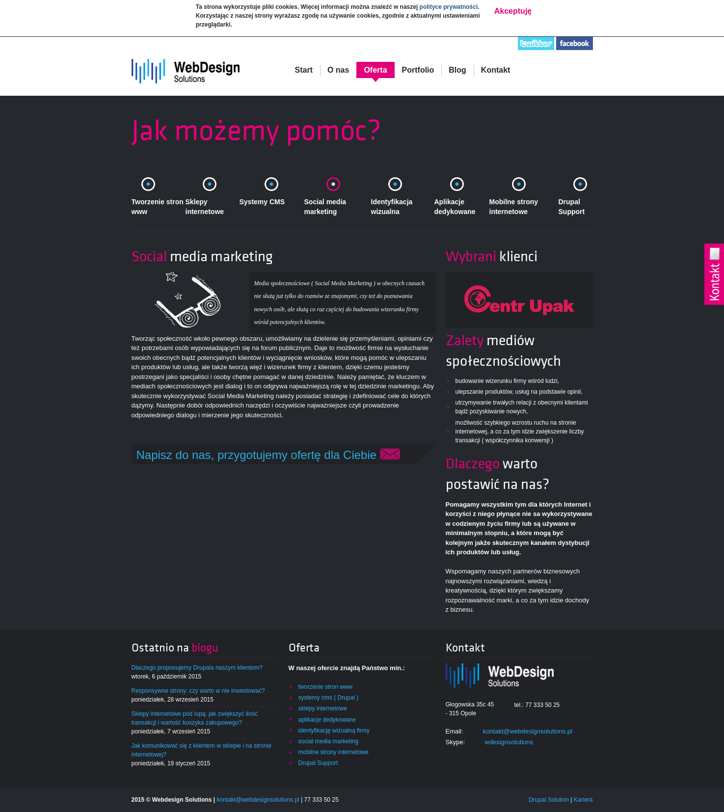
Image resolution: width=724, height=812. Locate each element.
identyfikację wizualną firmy (334, 730)
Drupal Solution (549, 799)
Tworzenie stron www (158, 207)
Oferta (375, 70)
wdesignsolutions (508, 742)
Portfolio (418, 70)
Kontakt (495, 70)
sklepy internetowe (322, 708)
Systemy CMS (262, 202)
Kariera (583, 799)
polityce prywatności (449, 6)
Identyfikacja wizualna (392, 207)
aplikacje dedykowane (327, 719)
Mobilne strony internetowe (513, 207)
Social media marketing (325, 207)
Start (304, 70)
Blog (457, 70)
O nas (338, 70)
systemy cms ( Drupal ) (328, 697)
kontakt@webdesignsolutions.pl (527, 731)
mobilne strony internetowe (333, 752)
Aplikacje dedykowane (455, 207)
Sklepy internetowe (205, 207)
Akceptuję (513, 10)
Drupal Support (572, 207)
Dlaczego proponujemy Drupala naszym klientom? (197, 667)
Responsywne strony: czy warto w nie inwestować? (198, 690)
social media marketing (328, 741)
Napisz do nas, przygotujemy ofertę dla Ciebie (268, 454)
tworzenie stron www (325, 686)
